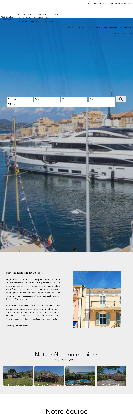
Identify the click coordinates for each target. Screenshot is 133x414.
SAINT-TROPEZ (110, 13)
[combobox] (20, 99)
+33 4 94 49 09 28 (96, 3)
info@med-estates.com (121, 3)
